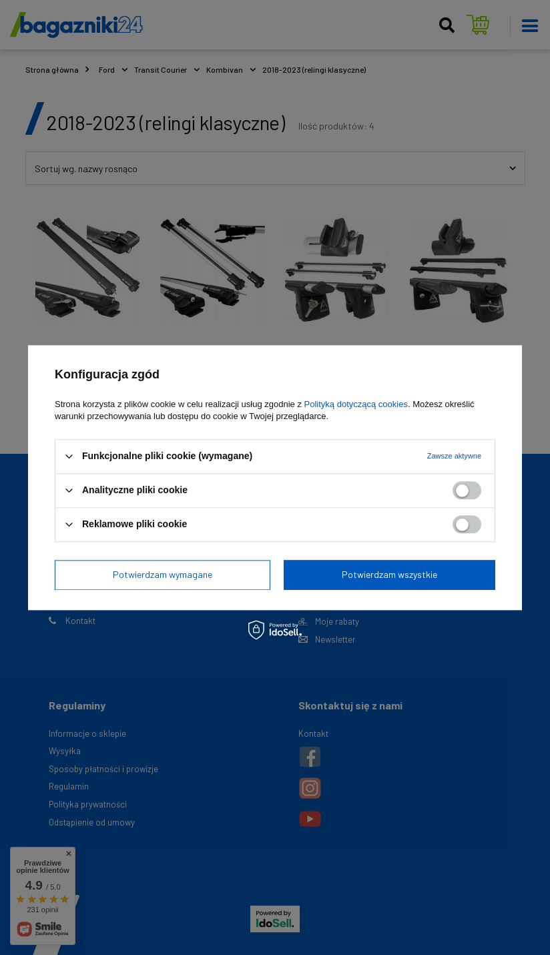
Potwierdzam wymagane (162, 574)
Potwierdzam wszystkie (389, 574)
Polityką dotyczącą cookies (356, 404)
